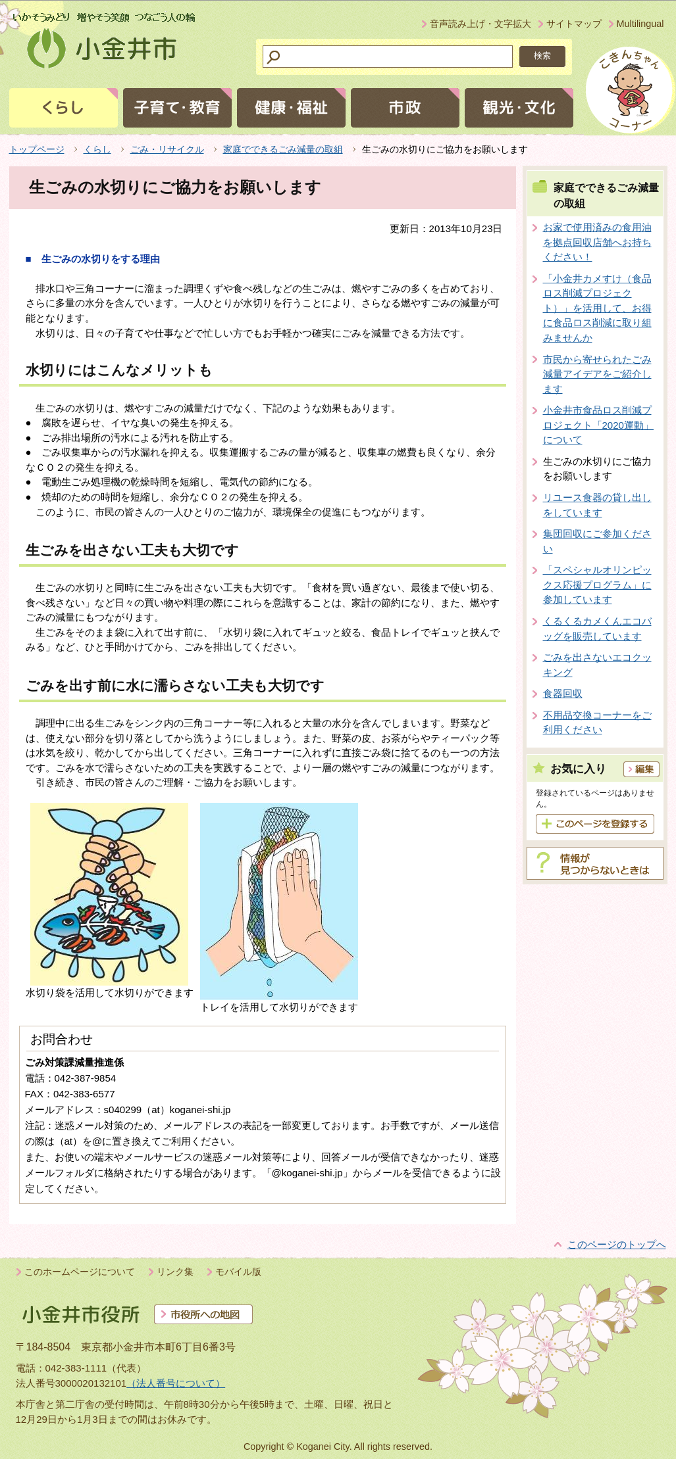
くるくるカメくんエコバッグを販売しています (597, 628)
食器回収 (563, 693)
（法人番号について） (175, 1383)
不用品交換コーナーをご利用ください (597, 722)
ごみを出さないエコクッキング (597, 665)
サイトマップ (574, 23)
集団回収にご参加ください (597, 541)
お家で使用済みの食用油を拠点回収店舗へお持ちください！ (597, 242)
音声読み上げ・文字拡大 (480, 23)
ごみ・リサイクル (167, 149)
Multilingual (640, 23)
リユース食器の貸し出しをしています (597, 505)
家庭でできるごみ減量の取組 (283, 149)
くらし (97, 149)
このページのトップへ (616, 1244)
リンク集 (175, 1271)
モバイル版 (238, 1271)
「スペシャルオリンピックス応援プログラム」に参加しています (597, 584)
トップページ (37, 149)
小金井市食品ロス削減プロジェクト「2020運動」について (598, 424)
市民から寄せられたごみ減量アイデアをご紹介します (597, 374)
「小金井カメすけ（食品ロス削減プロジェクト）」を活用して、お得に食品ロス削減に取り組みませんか (597, 308)
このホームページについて (79, 1271)
